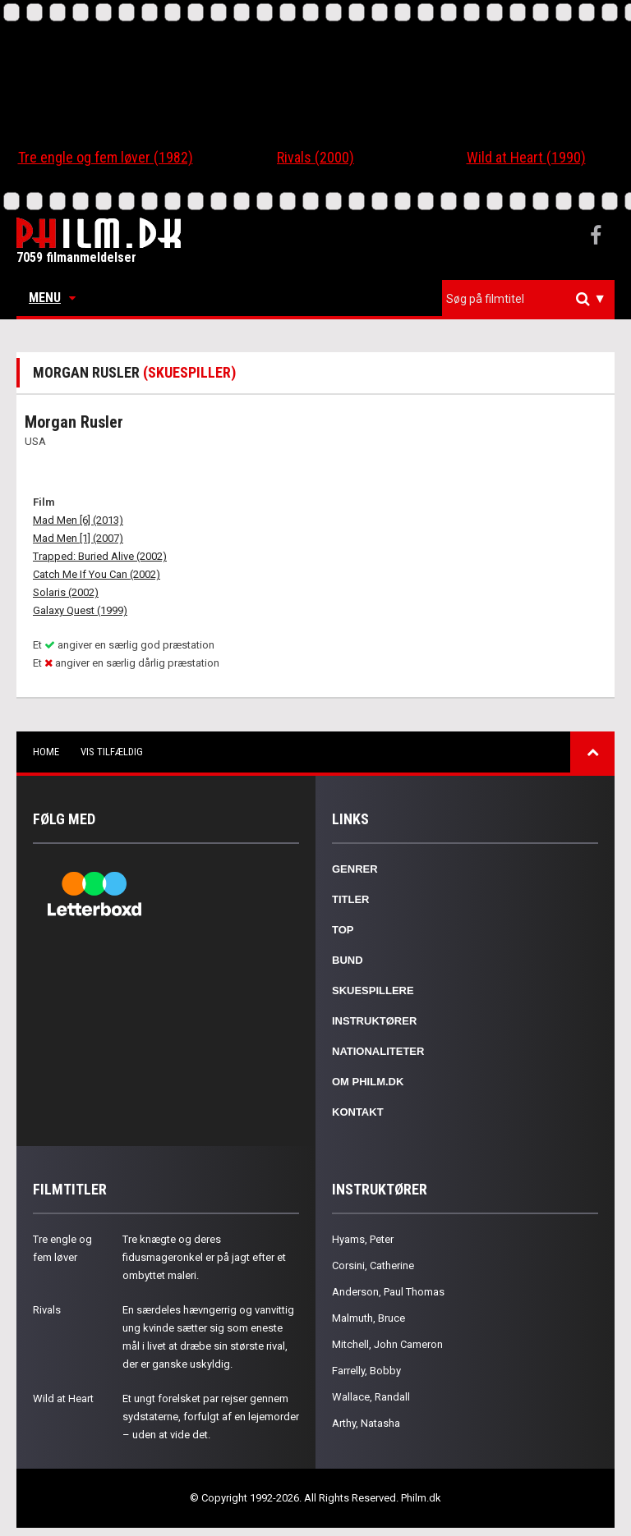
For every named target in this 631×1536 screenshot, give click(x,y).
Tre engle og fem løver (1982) (105, 157)
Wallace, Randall (371, 1397)
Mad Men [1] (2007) (78, 538)
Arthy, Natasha (366, 1423)
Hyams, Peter (363, 1239)
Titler (351, 899)
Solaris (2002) (66, 592)
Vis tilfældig (112, 751)
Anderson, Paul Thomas (388, 1292)
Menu (52, 297)
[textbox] (532, 299)
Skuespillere (373, 990)
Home (46, 751)
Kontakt (358, 1112)
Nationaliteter (378, 1051)
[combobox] (528, 299)
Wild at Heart (63, 1398)
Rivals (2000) (315, 157)
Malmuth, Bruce (368, 1318)
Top (343, 930)
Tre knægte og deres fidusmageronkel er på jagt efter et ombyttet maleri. (204, 1257)
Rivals (47, 1310)
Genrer (355, 869)
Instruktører (374, 1021)
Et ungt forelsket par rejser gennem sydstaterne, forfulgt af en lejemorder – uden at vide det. (210, 1416)
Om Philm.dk (367, 1081)
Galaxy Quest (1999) (80, 610)
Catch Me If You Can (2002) (96, 574)
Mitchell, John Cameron (387, 1344)
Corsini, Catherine (373, 1265)
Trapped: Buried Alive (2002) (100, 556)
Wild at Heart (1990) (526, 157)
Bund (347, 960)
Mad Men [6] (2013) (78, 520)
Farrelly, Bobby (366, 1370)
